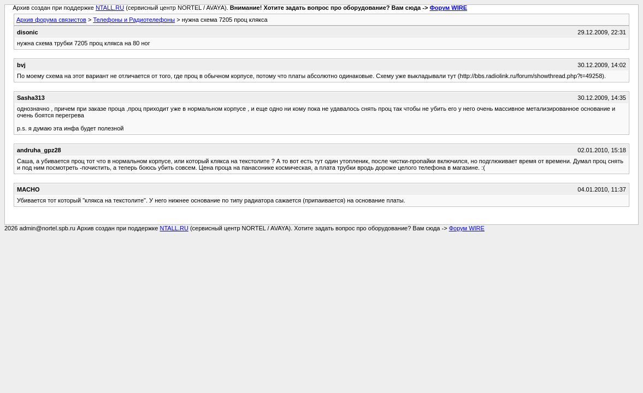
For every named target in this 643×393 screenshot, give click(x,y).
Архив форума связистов (51, 19)
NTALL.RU (110, 7)
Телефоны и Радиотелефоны (134, 19)
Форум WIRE (448, 7)
